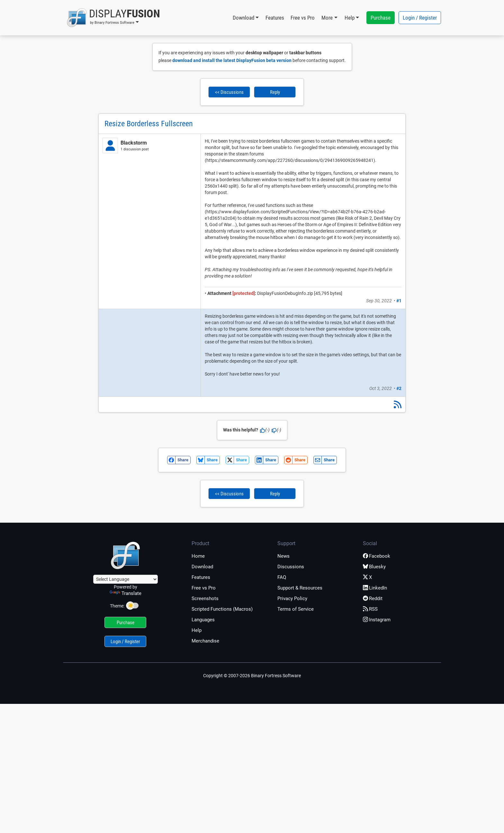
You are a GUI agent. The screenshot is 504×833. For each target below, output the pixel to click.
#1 (398, 300)
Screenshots (205, 598)
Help (197, 630)
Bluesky (374, 567)
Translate (125, 593)
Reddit (372, 598)
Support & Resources (299, 588)
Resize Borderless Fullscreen (148, 123)
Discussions (290, 567)
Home (198, 556)
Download (202, 567)
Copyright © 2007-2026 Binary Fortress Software (252, 675)
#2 (398, 388)
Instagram (377, 620)
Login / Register (420, 17)
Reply (275, 92)
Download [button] (243, 17)
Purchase (381, 17)
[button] (113, 17)
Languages (203, 620)
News (283, 556)
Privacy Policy (292, 598)
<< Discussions (229, 92)
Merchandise (205, 641)
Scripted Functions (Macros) (222, 609)
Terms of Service (295, 609)
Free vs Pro (303, 17)
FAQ (281, 577)
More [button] (327, 17)
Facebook (376, 556)
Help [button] (350, 17)
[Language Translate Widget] (125, 579)
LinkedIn (375, 588)
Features (275, 17)
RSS (370, 609)
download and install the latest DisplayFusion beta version (232, 60)
